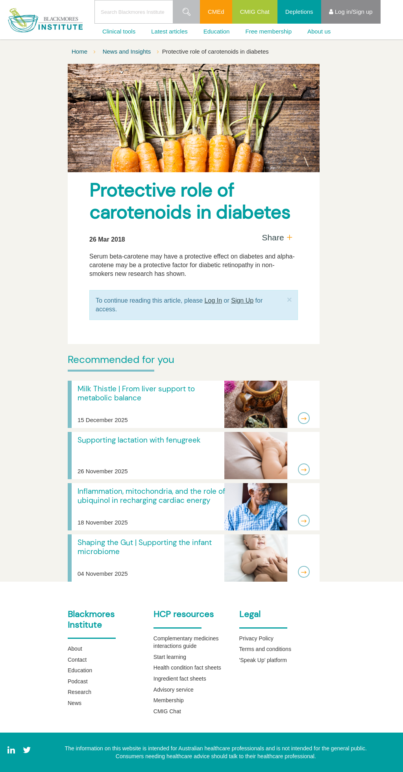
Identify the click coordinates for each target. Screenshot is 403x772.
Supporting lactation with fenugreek (139, 440)
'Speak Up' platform (263, 660)
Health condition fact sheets (187, 667)
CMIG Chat (255, 11)
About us (319, 31)
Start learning (169, 657)
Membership (168, 700)
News (74, 703)
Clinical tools (118, 31)
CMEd (216, 11)
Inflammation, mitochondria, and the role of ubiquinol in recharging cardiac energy (151, 495)
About (75, 649)
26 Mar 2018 (107, 239)
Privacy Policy (256, 638)
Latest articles (169, 31)
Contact (77, 660)
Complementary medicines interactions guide (186, 642)
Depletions (299, 11)
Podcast (78, 681)
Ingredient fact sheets (179, 678)
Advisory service (173, 689)
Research (79, 692)
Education (216, 31)
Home (80, 51)
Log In (213, 300)
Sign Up (242, 300)
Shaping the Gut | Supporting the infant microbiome (145, 547)
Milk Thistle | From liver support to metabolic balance (136, 393)
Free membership (268, 31)
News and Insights (128, 51)
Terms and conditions (265, 649)
